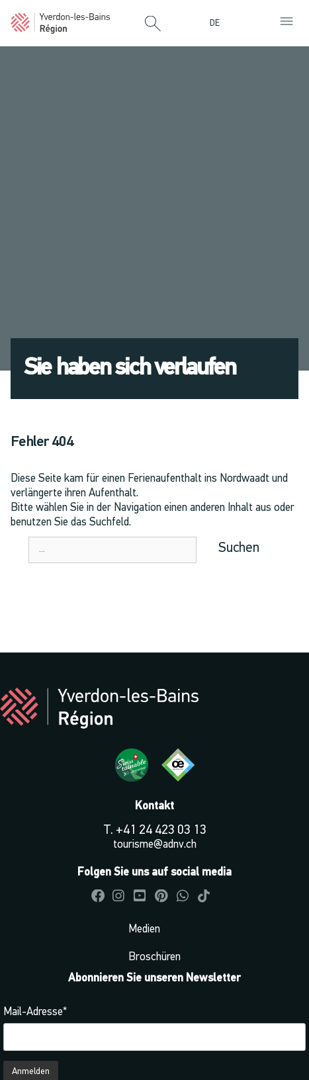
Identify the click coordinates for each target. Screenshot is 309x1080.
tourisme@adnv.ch (155, 844)
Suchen (238, 548)
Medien (144, 929)
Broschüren (154, 957)
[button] (153, 24)
